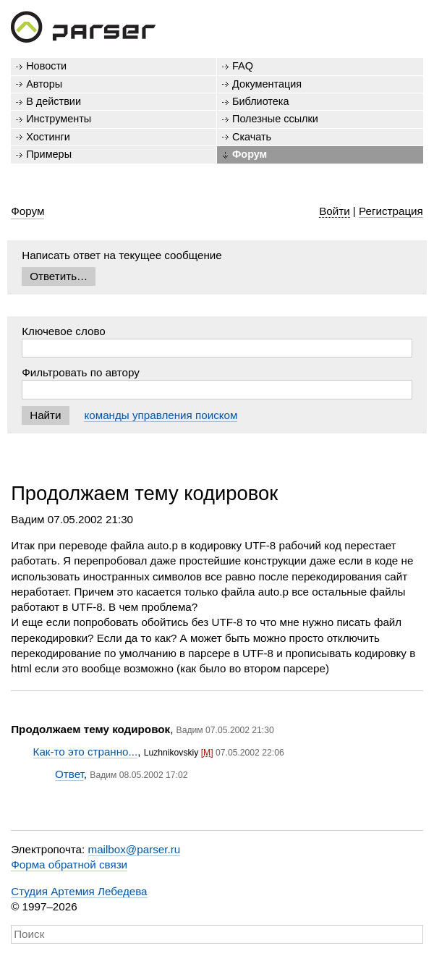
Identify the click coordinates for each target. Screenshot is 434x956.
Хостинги (48, 137)
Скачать (251, 137)
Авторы (44, 84)
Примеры (49, 154)
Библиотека (260, 101)
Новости (46, 66)
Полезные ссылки (275, 118)
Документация (267, 84)
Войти (334, 211)
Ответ (69, 774)
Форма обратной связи (69, 864)
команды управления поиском (160, 415)
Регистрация (391, 211)
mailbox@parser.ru (134, 849)
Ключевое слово (64, 331)
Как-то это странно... (85, 751)
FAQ (242, 66)
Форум (249, 154)
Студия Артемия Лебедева (79, 891)
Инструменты (58, 118)
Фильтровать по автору (81, 372)
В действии (53, 101)
